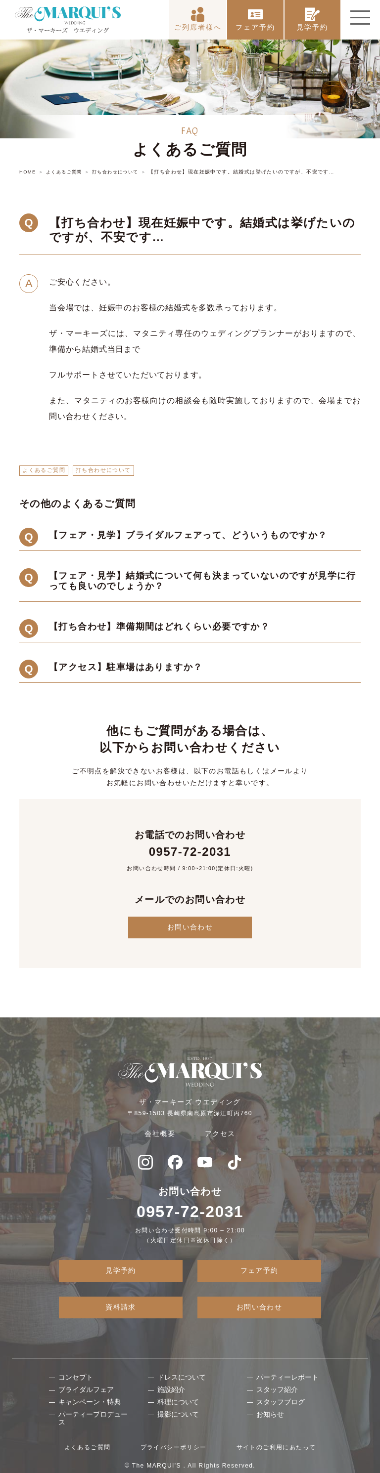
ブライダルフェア (86, 1389)
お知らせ (270, 1414)
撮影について (178, 1414)
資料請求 (120, 1307)
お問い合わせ (190, 927)
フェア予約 (255, 15)
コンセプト (75, 1377)
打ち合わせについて (103, 470)
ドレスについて (181, 1377)
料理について (178, 1402)
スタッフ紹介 (277, 1389)
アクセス (220, 1133)
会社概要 (159, 1133)
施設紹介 (171, 1389)
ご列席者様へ (197, 15)
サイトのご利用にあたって (276, 1447)
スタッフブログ (280, 1402)
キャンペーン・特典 (89, 1402)
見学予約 (312, 15)
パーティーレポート (287, 1377)
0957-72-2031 (190, 851)
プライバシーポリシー (174, 1447)
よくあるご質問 (43, 470)
